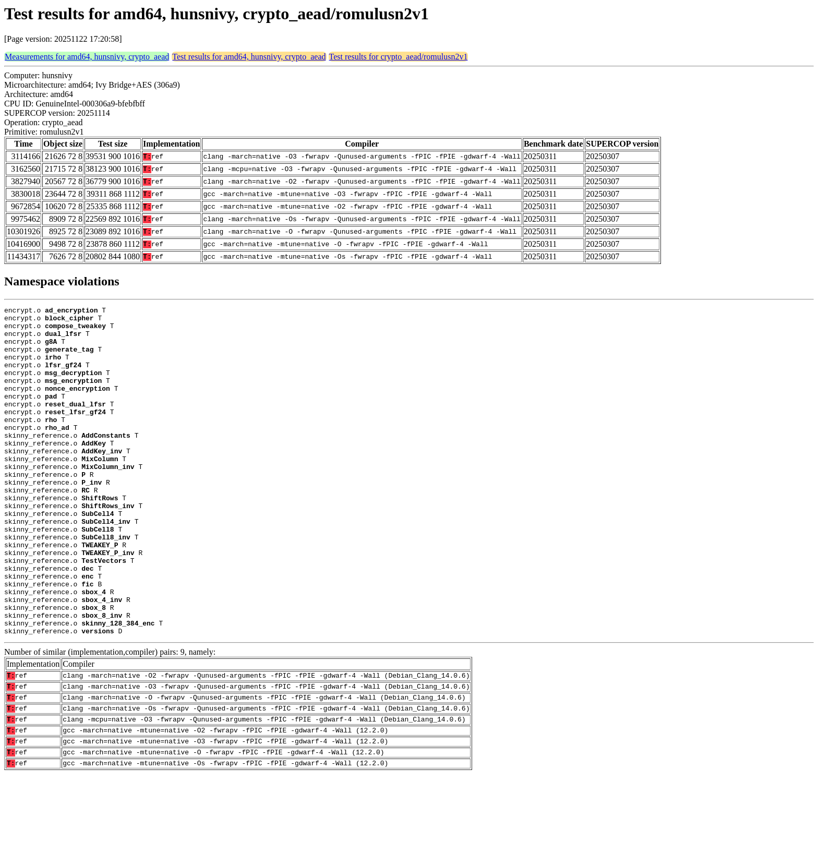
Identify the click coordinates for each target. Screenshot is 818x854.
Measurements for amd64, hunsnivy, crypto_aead (87, 56)
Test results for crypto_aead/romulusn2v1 (398, 56)
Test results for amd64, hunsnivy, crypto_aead (249, 56)
